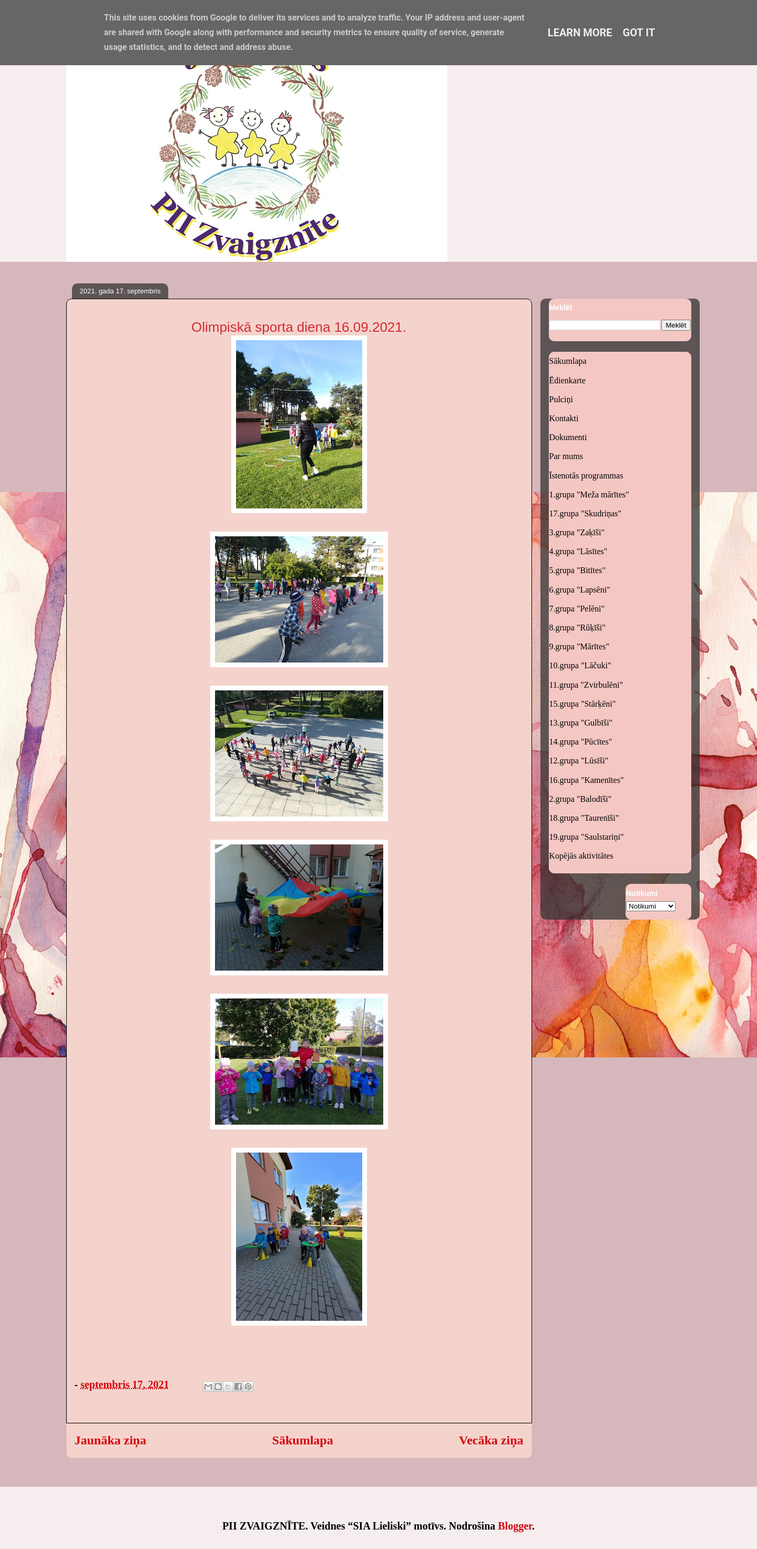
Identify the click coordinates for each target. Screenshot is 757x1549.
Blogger (515, 1526)
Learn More (580, 32)
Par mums (566, 456)
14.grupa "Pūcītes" (580, 741)
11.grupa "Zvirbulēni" (586, 684)
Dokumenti (568, 437)
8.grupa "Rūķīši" (577, 627)
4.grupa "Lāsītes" (578, 551)
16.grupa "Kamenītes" (586, 780)
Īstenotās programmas (586, 475)
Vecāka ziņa (491, 1440)
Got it (639, 32)
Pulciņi (561, 399)
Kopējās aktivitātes (581, 855)
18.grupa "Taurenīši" (584, 817)
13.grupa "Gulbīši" (581, 722)
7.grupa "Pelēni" (577, 608)
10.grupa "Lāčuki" (580, 665)
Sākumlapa (302, 1440)
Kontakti (564, 418)
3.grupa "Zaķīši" (577, 532)
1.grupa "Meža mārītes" (589, 494)
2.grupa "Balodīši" (580, 798)
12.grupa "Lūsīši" (579, 760)
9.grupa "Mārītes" (579, 646)
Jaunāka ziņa (111, 1440)
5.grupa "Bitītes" (577, 570)
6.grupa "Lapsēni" (579, 589)
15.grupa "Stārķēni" (582, 703)
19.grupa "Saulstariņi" (586, 836)
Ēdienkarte (567, 380)
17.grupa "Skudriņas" (585, 513)
